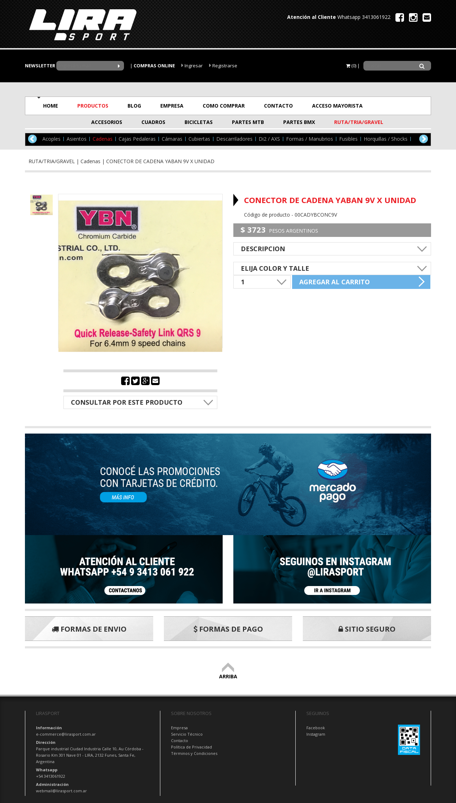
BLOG (134, 105)
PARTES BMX (299, 122)
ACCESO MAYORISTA (337, 105)
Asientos (77, 139)
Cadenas (103, 139)
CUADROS (153, 122)
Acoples (51, 139)
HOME (50, 105)
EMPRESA (171, 105)
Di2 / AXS (269, 139)
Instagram (315, 734)
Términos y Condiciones (194, 753)
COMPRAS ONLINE (154, 65)
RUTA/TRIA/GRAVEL (351, 122)
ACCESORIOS (106, 122)
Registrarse (223, 65)
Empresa (179, 727)
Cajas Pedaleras (137, 139)
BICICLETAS (199, 122)
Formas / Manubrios (309, 139)
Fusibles (348, 139)
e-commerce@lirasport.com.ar (66, 734)
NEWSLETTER (40, 65)
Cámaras (172, 139)
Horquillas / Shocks (386, 139)
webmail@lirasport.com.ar (61, 790)
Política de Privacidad (191, 747)
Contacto (179, 740)
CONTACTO (278, 105)
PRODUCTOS (92, 105)
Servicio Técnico (187, 734)
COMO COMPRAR (224, 105)
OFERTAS (399, 105)
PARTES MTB (248, 122)
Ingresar (192, 65)
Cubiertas (199, 139)
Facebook (315, 727)
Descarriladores (234, 139)
